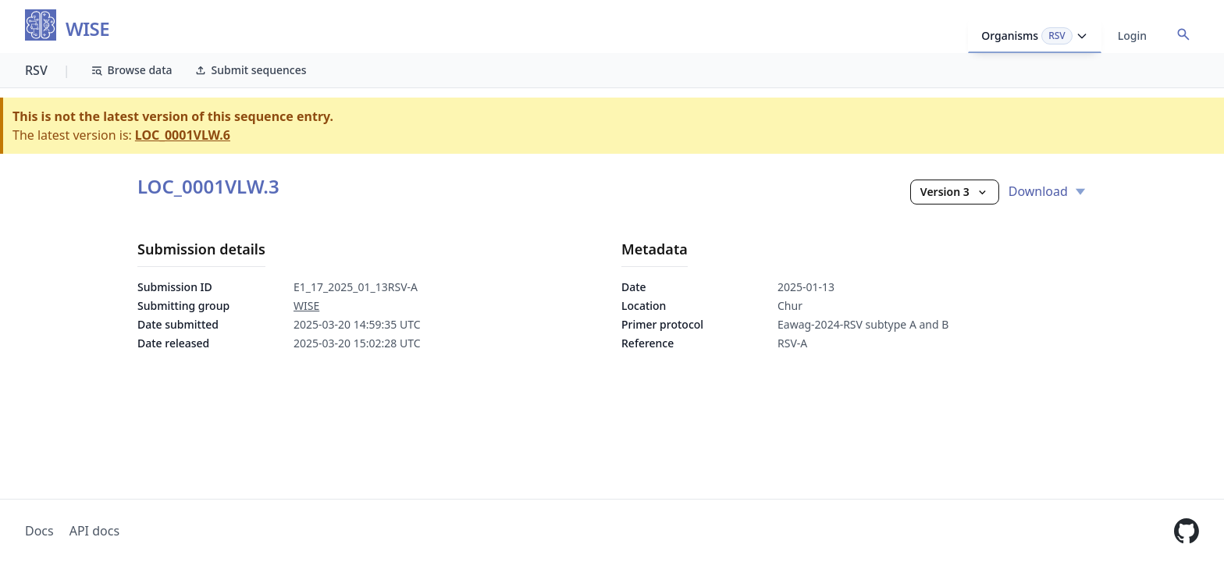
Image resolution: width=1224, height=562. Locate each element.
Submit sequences (250, 69)
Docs (39, 530)
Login (1132, 35)
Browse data (132, 69)
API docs (94, 530)
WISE (87, 29)
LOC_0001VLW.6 (182, 135)
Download (1048, 191)
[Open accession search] (1183, 34)
